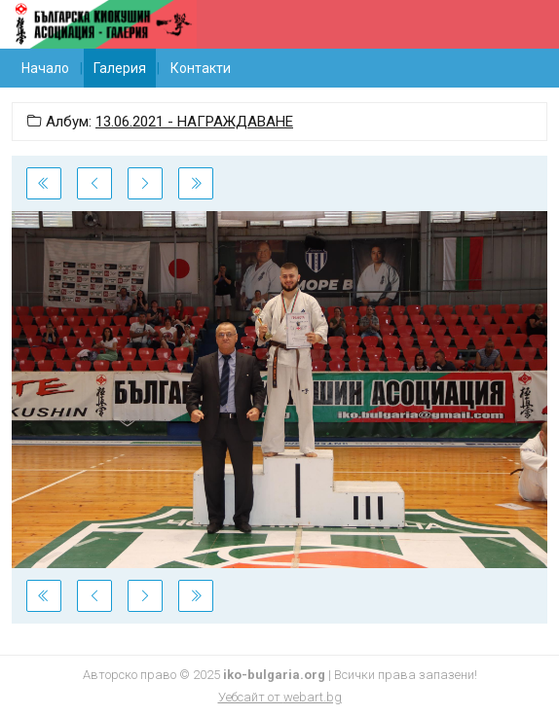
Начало (45, 68)
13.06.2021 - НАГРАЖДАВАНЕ (194, 121)
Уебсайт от (280, 697)
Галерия (119, 68)
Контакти (200, 68)
